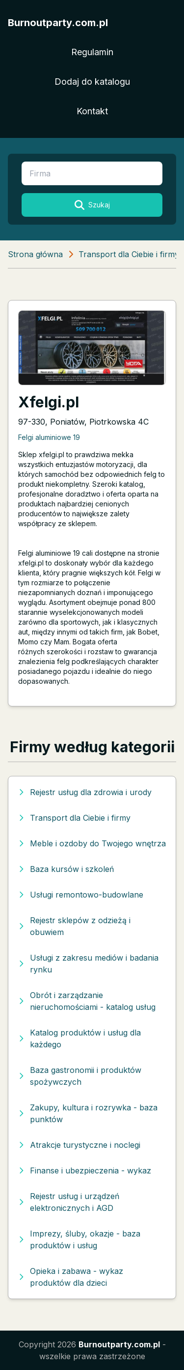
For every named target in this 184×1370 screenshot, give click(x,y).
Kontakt (92, 111)
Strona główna (35, 254)
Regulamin (92, 52)
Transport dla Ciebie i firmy (129, 254)
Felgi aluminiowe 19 (49, 437)
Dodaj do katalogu (92, 81)
